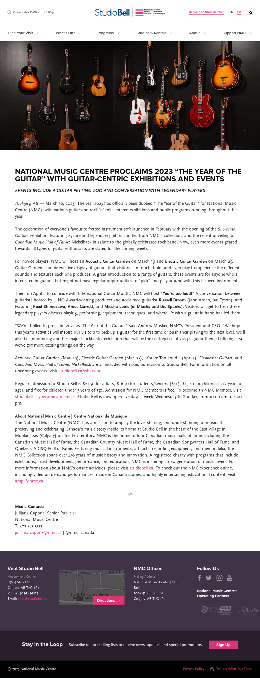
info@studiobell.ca (33, 599)
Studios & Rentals (154, 33)
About (197, 33)
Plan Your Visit (23, 33)
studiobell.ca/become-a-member (45, 397)
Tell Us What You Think (231, 669)
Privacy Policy (193, 669)
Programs (109, 33)
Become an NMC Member (206, 12)
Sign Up (223, 644)
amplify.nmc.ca (29, 481)
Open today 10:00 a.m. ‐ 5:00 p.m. (35, 12)
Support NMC (237, 33)
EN (232, 12)
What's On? (68, 33)
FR (239, 12)
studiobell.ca (141, 468)
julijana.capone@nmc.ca (39, 532)
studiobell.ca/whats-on (80, 371)
